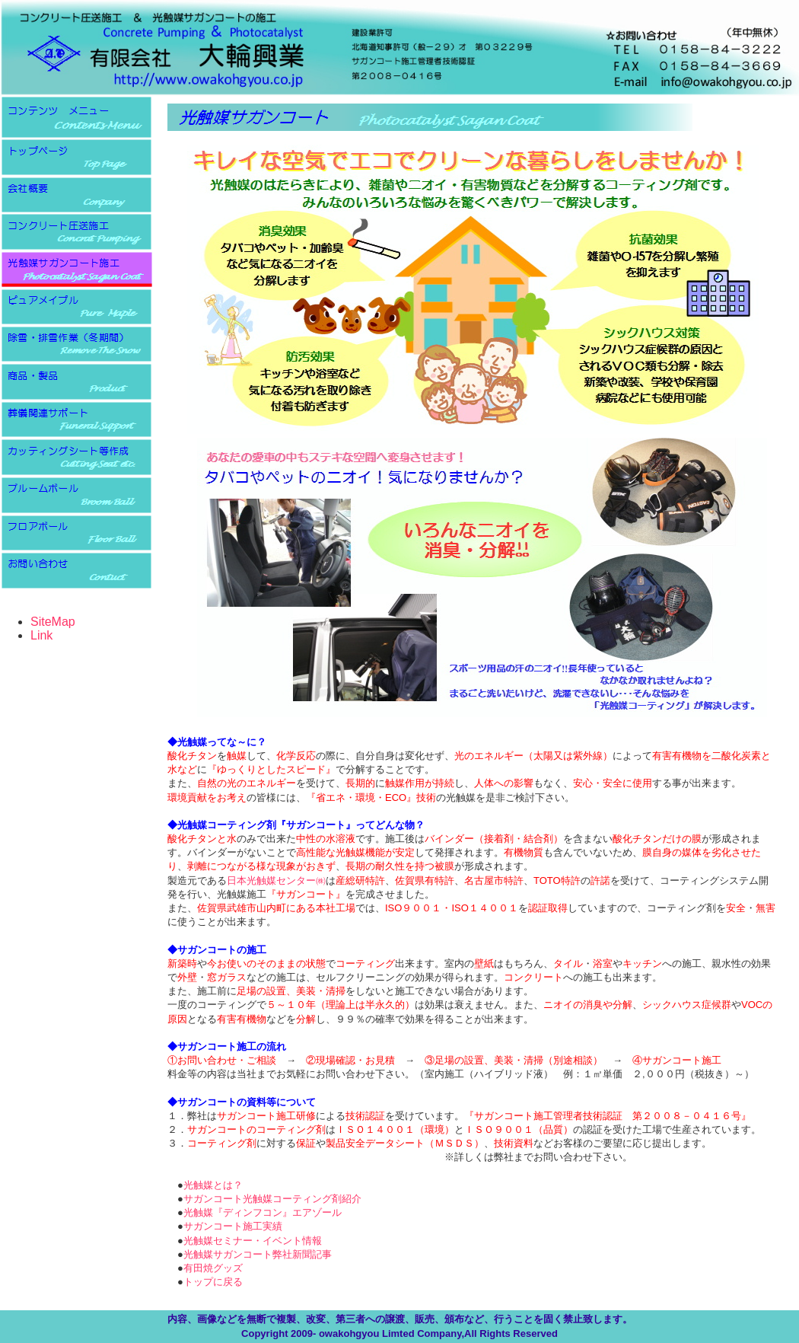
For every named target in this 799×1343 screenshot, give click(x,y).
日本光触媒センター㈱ (276, 880)
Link (41, 635)
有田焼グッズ (213, 1268)
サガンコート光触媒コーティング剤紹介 (272, 1198)
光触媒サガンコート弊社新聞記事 (257, 1254)
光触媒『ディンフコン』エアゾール (262, 1212)
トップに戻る (213, 1281)
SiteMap (52, 621)
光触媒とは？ (213, 1185)
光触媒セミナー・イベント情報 (252, 1240)
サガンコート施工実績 (232, 1226)
